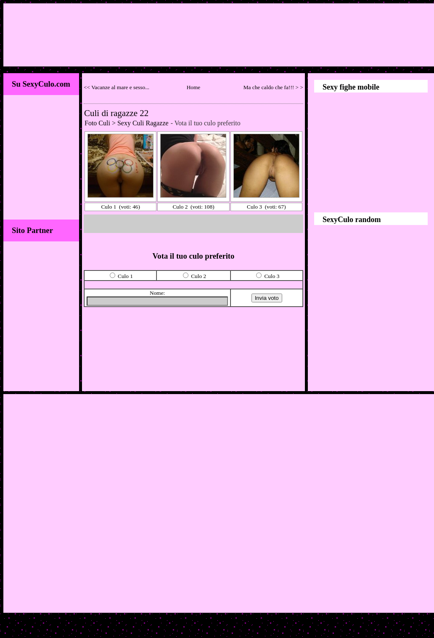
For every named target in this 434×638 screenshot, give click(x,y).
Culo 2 (180, 207)
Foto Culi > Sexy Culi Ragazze (127, 123)
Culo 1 (108, 207)
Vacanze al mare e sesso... (120, 87)
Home (194, 87)
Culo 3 (254, 207)
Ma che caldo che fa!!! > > (273, 87)
